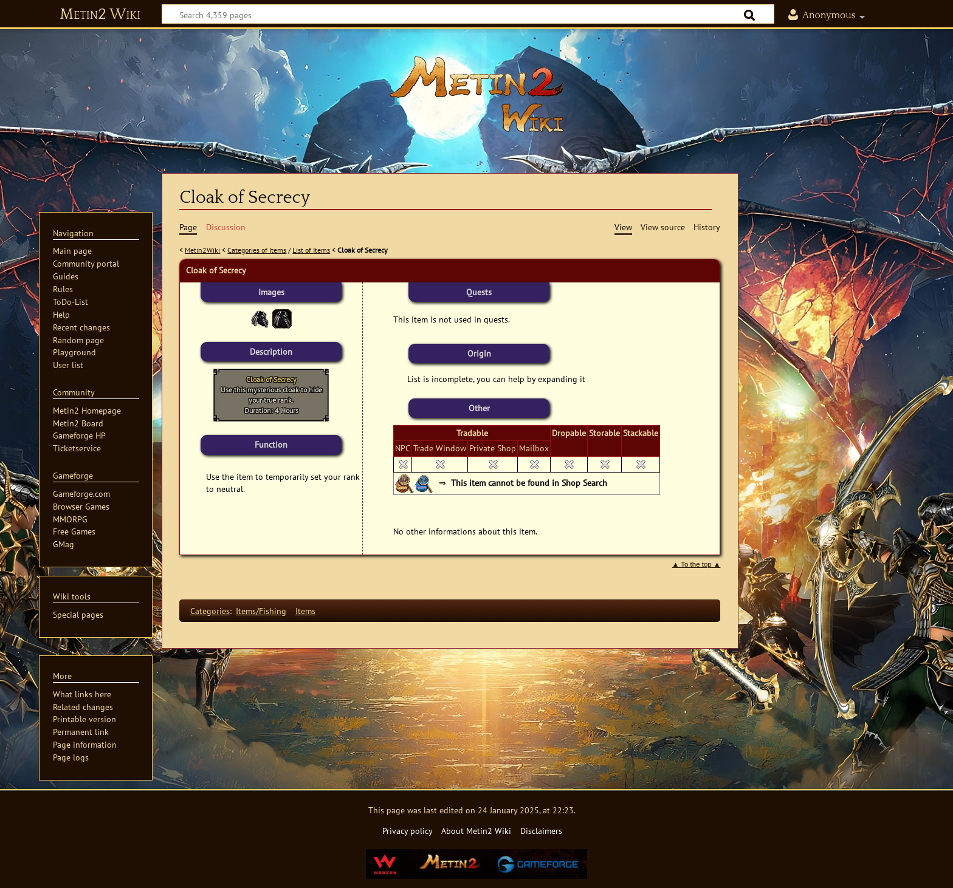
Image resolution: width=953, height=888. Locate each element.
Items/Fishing (261, 610)
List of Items (311, 249)
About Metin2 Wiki (476, 830)
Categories (210, 610)
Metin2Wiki (202, 249)
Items (305, 610)
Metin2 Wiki (100, 14)
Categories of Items (256, 249)
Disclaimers (541, 830)
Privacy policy (407, 830)
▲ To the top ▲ (696, 564)
